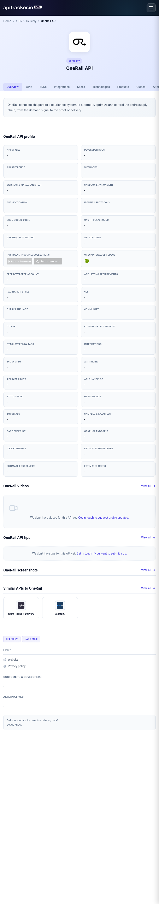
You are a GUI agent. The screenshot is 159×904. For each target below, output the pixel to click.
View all (148, 486)
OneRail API (48, 21)
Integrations (62, 87)
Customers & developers (22, 677)
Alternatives (13, 696)
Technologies (101, 87)
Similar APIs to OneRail (22, 588)
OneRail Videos (16, 486)
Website (10, 659)
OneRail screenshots (20, 570)
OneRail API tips (16, 537)
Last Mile (31, 639)
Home (7, 21)
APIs (19, 21)
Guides (140, 87)
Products (123, 87)
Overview (13, 87)
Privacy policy (14, 666)
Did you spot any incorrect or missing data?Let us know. (32, 722)
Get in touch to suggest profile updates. (103, 517)
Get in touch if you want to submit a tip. (102, 553)
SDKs (43, 87)
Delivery (31, 21)
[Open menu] (151, 7)
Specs (81, 87)
